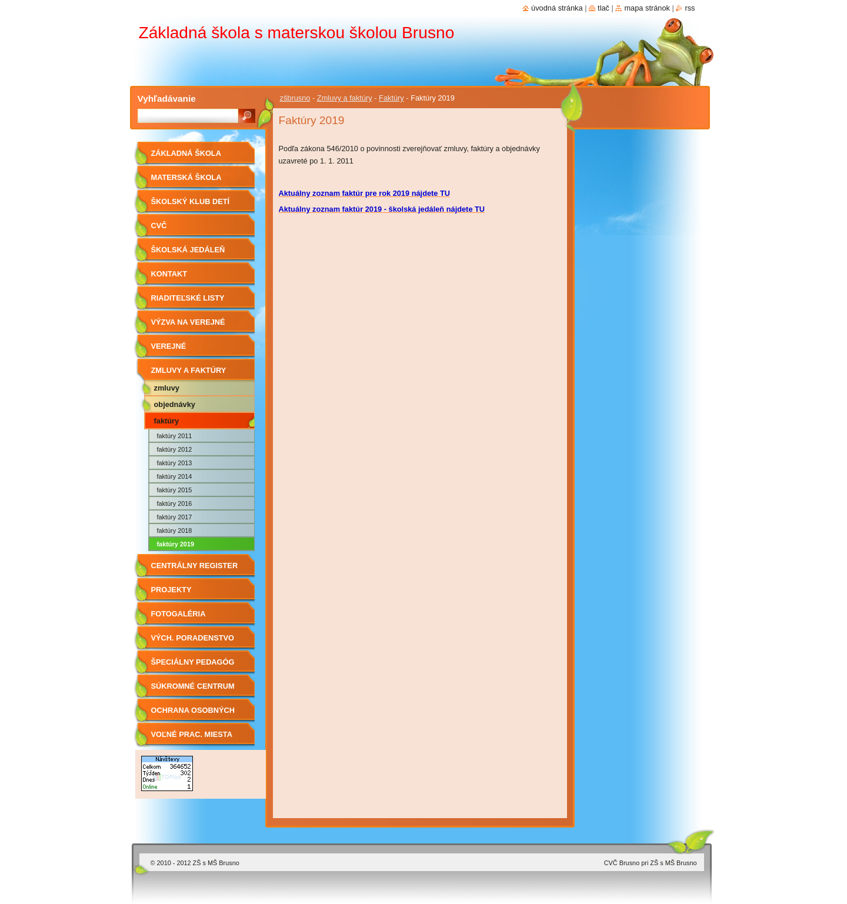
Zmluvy (166, 387)
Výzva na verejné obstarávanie (188, 326)
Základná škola (186, 153)
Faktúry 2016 (174, 503)
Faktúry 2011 (174, 435)
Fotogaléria (178, 613)
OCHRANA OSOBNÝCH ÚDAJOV (193, 714)
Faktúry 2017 (174, 517)
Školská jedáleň (188, 249)
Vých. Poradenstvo (193, 637)
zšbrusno (295, 98)
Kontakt (169, 273)
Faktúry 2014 (174, 476)
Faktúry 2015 (174, 489)
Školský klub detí (190, 201)
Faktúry (391, 98)
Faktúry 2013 (174, 462)
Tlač (603, 8)
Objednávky (174, 404)
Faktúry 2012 (174, 449)
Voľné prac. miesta (191, 734)
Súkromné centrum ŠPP (193, 690)
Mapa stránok (647, 8)
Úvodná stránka (557, 8)
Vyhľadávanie (167, 99)
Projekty (171, 589)
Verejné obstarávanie (180, 350)
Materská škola (186, 177)
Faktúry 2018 (174, 530)
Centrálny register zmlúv (194, 569)
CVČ (159, 225)
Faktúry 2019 (175, 544)
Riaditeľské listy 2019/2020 (188, 302)
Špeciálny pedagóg (193, 662)
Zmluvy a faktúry (344, 98)
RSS (690, 8)
